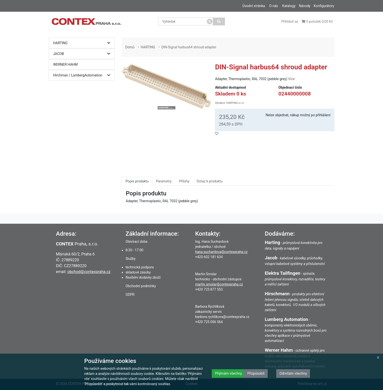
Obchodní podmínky (141, 286)
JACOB (83, 54)
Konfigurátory (324, 6)
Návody (304, 6)
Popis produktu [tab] (137, 181)
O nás (273, 6)
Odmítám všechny (293, 373)
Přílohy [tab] (184, 181)
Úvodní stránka (253, 6)
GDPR (130, 294)
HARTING (83, 43)
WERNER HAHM (65, 64)
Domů (129, 47)
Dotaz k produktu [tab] (210, 181)
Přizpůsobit (256, 373)
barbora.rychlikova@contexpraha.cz (222, 317)
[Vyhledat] (219, 21)
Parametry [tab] (163, 181)
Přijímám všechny (228, 373)
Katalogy (288, 6)
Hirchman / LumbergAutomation (83, 75)
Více (291, 79)
